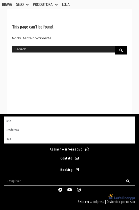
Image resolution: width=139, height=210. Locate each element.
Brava (7, 4)
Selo (22, 4)
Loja (66, 4)
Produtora (45, 4)
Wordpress (97, 202)
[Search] (128, 181)
